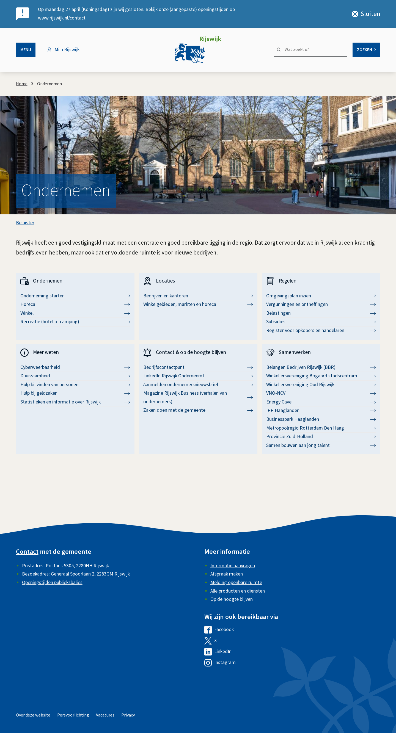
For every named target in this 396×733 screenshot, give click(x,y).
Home (22, 84)
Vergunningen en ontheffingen (321, 304)
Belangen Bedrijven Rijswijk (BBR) (321, 367)
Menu (25, 50)
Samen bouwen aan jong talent (321, 445)
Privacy (128, 715)
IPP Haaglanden (321, 410)
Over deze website (33, 715)
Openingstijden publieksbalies (52, 582)
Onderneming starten (75, 295)
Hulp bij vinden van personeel (75, 384)
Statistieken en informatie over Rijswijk (75, 402)
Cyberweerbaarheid (75, 367)
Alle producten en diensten (237, 591)
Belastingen (321, 313)
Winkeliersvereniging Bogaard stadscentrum (321, 375)
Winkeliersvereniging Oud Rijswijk (321, 384)
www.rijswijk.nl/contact (62, 18)
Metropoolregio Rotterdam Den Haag (321, 428)
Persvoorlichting (73, 715)
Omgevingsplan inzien (321, 295)
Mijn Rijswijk (66, 49)
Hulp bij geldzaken (75, 393)
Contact (27, 552)
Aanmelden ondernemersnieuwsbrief (198, 384)
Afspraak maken (226, 574)
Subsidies (321, 321)
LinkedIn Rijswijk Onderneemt (198, 375)
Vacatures (105, 715)
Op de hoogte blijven (231, 599)
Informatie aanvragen (232, 565)
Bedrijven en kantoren (198, 295)
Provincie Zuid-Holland (321, 436)
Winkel (75, 313)
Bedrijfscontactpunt (198, 367)
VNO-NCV (321, 393)
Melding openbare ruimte (236, 582)
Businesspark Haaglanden (321, 419)
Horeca (75, 304)
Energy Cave (321, 402)
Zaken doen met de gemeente (198, 410)
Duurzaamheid (75, 375)
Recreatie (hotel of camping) (75, 321)
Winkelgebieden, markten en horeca (198, 304)
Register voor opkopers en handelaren (321, 330)
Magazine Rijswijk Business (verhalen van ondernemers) (198, 397)
